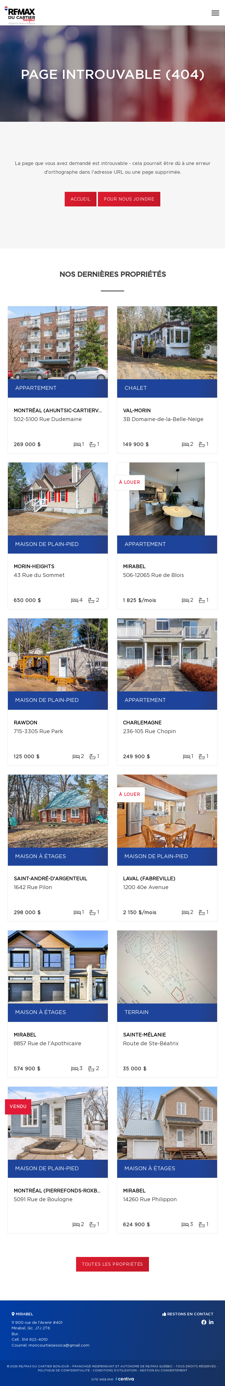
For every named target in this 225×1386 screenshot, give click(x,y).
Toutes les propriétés (112, 1264)
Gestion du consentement (163, 1370)
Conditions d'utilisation (115, 1370)
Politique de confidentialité (64, 1370)
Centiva (124, 1379)
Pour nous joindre (129, 199)
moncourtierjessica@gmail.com (59, 1345)
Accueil (81, 199)
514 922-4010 (35, 1340)
